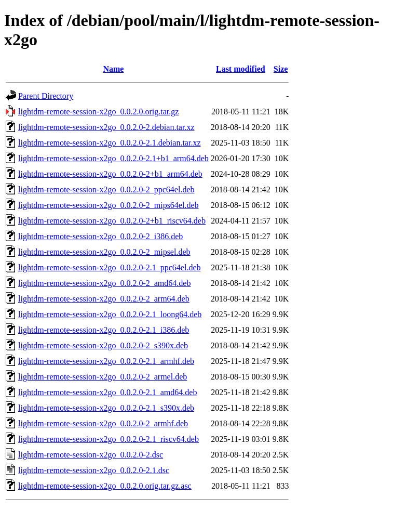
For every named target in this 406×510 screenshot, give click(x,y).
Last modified (240, 68)
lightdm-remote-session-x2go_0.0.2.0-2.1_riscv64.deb (108, 439)
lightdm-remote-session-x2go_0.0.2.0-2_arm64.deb (104, 298)
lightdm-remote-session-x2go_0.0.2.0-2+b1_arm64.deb (110, 173)
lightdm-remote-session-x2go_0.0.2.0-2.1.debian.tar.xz (109, 142)
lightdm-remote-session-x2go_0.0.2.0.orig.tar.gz (98, 111)
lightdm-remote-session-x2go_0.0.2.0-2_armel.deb (102, 376)
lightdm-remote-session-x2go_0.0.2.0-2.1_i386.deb (103, 329)
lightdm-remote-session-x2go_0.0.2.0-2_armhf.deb (103, 423)
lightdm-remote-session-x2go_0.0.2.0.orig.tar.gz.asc (105, 485)
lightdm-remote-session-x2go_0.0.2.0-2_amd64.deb (104, 283)
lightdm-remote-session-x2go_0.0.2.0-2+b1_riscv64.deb (112, 220)
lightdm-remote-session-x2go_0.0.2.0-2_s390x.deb (103, 345)
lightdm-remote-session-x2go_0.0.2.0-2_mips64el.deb (108, 205)
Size (281, 68)
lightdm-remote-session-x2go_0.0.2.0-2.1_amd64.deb (107, 392)
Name (113, 68)
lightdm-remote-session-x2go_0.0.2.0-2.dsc (90, 454)
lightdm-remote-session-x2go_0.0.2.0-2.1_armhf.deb (106, 361)
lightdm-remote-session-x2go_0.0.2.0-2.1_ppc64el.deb (109, 267)
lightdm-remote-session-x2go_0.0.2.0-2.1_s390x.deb (106, 407)
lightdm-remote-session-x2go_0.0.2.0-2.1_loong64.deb (109, 314)
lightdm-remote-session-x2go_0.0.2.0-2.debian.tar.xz (106, 127)
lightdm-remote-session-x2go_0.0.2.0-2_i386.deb (100, 236)
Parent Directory (45, 95)
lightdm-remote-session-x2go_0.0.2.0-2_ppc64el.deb (106, 189)
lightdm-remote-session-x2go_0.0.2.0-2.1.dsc (93, 470)
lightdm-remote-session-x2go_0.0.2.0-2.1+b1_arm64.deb (113, 158)
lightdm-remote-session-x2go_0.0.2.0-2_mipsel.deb (104, 251)
